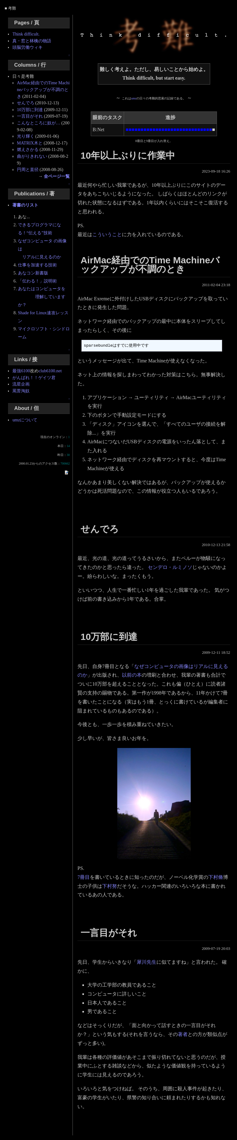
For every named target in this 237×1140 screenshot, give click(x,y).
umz (133, 98)
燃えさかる (28, 149)
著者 (183, 1034)
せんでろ (25, 102)
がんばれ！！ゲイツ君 (34, 377)
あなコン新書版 (33, 272)
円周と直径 (28, 169)
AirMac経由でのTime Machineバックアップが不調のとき (43, 89)
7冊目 (83, 877)
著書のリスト (25, 205)
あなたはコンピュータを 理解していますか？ (41, 296)
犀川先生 (146, 962)
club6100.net (50, 370)
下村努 (109, 886)
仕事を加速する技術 (37, 264)
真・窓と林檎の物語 (31, 40)
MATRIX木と (30, 142)
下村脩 (215, 877)
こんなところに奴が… (38, 122)
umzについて (24, 419)
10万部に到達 (30, 109)
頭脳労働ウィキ (27, 47)
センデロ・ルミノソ (170, 567)
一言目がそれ (30, 116)
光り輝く (25, 136)
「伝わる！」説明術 (37, 280)
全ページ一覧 (57, 176)
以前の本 (132, 675)
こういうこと (107, 234)
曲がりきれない (32, 156)
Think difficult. (26, 33)
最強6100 (21, 370)
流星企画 (21, 384)
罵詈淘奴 (21, 390)
